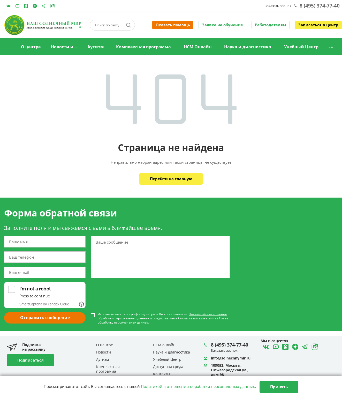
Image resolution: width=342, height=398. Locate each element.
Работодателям (270, 24)
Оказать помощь (173, 24)
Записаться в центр (318, 24)
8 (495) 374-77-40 (320, 5)
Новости (103, 352)
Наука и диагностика (247, 47)
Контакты (161, 373)
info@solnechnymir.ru (230, 358)
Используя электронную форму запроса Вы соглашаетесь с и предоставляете (163, 318)
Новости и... (64, 47)
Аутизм (95, 47)
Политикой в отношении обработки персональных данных (198, 386)
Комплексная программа (143, 47)
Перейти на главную (171, 178)
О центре (31, 47)
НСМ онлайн (164, 344)
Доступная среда (168, 366)
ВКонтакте (8, 6)
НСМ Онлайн (198, 47)
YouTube (17, 6)
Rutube (52, 6)
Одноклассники (26, 6)
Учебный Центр (301, 47)
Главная (9, 47)
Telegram (35, 6)
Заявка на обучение (222, 24)
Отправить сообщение (45, 317)
